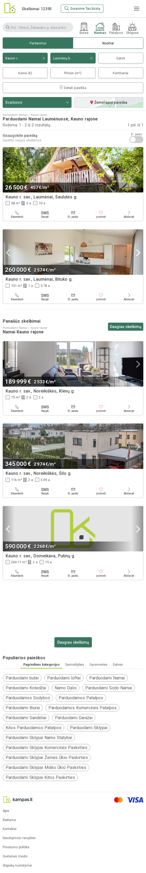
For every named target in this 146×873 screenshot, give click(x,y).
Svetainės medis (15, 856)
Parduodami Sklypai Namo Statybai (39, 737)
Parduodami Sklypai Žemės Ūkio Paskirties (47, 757)
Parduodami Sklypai (88, 727)
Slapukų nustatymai (17, 865)
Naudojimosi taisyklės (19, 838)
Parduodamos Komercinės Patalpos (82, 707)
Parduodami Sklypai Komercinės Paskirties (46, 747)
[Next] (137, 170)
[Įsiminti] (101, 214)
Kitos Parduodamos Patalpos (33, 727)
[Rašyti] (45, 214)
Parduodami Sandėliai (26, 717)
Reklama (9, 820)
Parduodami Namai (107, 677)
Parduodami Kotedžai (26, 687)
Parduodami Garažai (73, 717)
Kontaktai (10, 829)
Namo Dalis (66, 687)
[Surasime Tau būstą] (82, 9)
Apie (6, 811)
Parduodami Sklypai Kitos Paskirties (40, 777)
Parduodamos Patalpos (81, 697)
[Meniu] (136, 8)
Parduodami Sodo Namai (108, 687)
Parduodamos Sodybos (28, 697)
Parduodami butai (22, 677)
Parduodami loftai (64, 677)
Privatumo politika (16, 847)
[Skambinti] (17, 214)
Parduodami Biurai (23, 707)
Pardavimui (38, 43)
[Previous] (8, 170)
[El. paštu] (73, 214)
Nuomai (108, 43)
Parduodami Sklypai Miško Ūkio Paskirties (46, 767)
